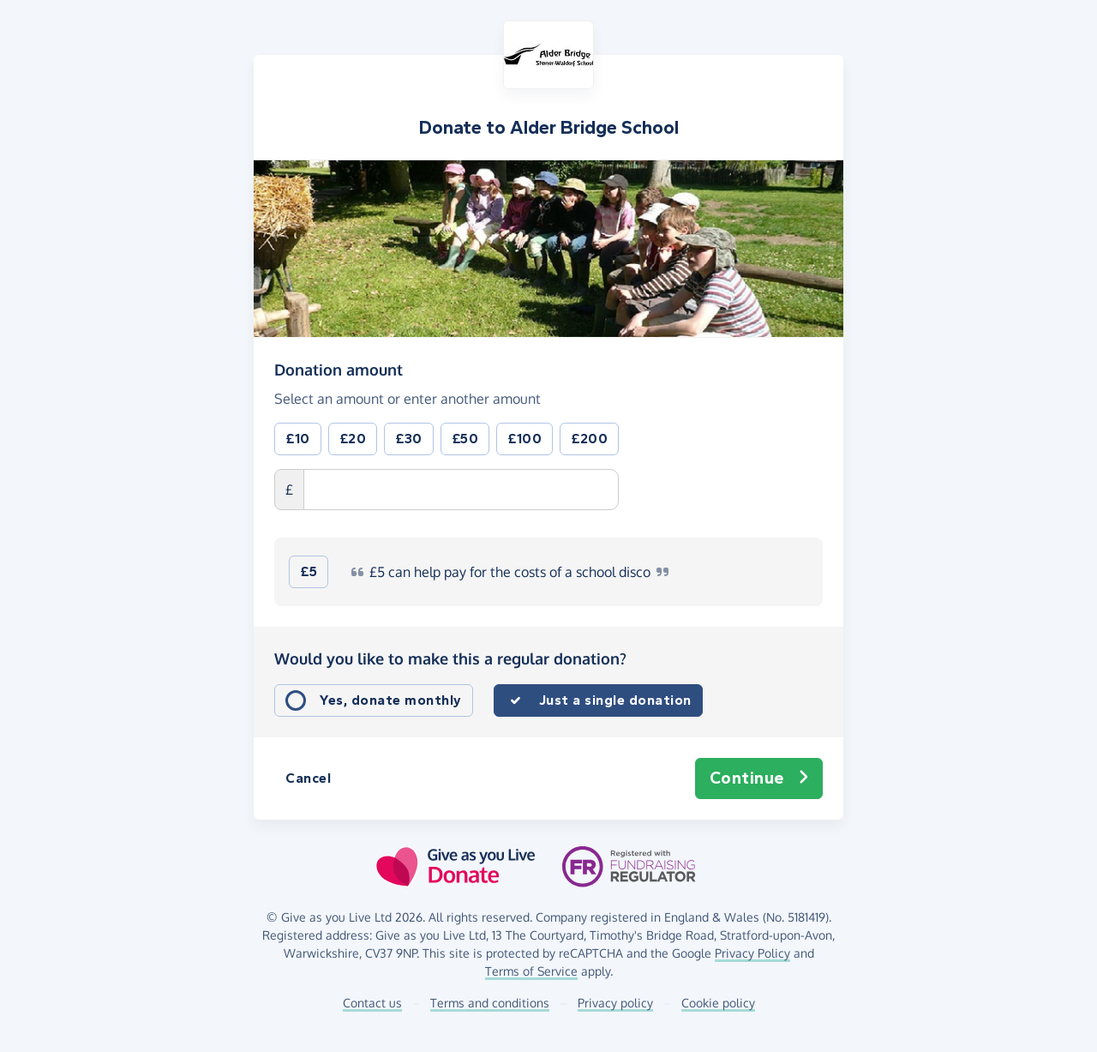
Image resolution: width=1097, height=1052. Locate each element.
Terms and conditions (489, 1002)
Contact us (372, 1002)
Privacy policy (615, 1002)
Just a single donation (615, 700)
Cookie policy (718, 1002)
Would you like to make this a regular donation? (450, 658)
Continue (759, 778)
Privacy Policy (752, 953)
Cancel (308, 778)
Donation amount (338, 368)
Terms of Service (531, 971)
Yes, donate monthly (391, 700)
